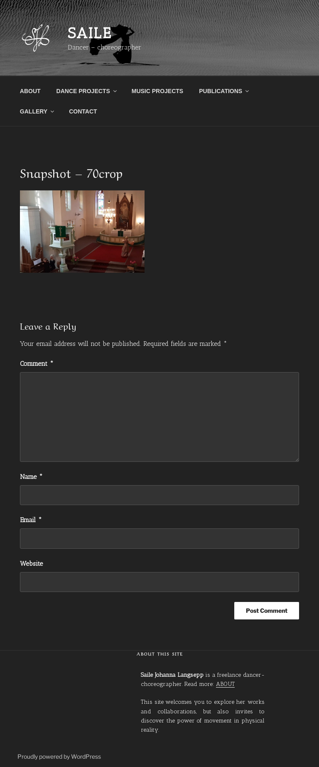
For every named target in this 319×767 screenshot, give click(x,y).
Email (31, 520)
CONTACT (83, 111)
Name (31, 477)
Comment (37, 363)
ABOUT (30, 91)
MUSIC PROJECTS (157, 91)
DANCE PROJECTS (87, 91)
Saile (90, 33)
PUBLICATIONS (224, 91)
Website (31, 563)
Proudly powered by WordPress (59, 756)
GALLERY (37, 111)
